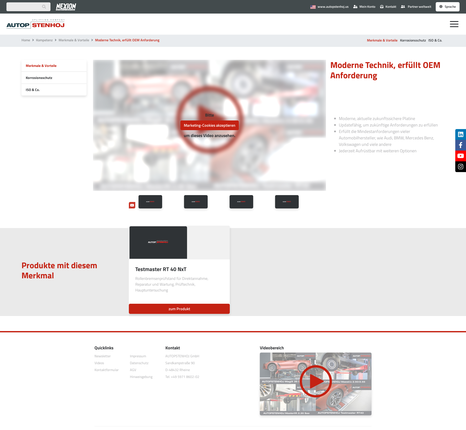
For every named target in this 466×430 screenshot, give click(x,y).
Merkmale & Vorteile (74, 40)
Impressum (138, 356)
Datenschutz (139, 362)
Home (25, 40)
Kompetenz (44, 40)
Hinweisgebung (141, 376)
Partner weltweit (416, 6)
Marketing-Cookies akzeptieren (209, 125)
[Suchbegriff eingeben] (28, 6)
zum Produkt (179, 309)
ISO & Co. (435, 40)
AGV (133, 369)
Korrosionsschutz (413, 40)
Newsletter (102, 356)
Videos (99, 362)
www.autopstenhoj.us (329, 6)
